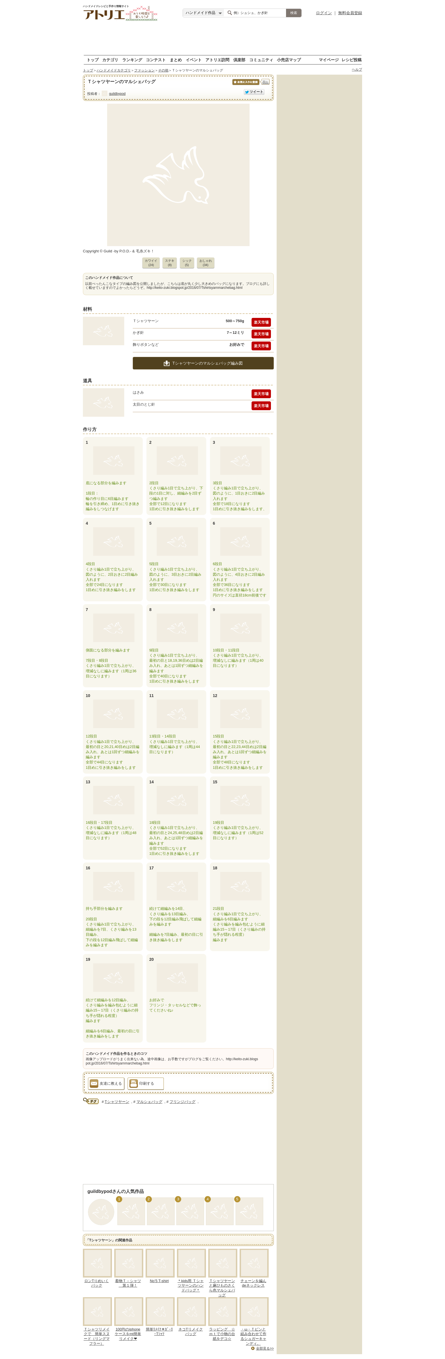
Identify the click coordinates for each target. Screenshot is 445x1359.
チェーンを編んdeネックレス (253, 1283)
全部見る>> (265, 1348)
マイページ (329, 59)
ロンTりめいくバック (96, 1283)
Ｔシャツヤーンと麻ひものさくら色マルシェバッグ (222, 1288)
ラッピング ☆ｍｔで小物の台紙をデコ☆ (222, 1334)
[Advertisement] (222, 38)
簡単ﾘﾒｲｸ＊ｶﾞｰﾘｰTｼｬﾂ (159, 1331)
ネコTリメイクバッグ (190, 1331)
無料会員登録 (350, 13)
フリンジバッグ (182, 1102)
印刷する (141, 1084)
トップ (93, 59)
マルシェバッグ (149, 1102)
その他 (163, 70)
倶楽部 (239, 59)
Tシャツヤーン (117, 1102)
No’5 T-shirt (159, 1281)
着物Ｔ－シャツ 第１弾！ (128, 1283)
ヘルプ (357, 69)
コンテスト (156, 59)
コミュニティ (261, 59)
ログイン (324, 13)
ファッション (144, 70)
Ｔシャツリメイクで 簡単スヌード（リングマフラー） (97, 1336)
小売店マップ (289, 59)
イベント (194, 59)
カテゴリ (110, 59)
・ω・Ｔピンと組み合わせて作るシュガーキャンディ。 (253, 1336)
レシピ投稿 (352, 59)
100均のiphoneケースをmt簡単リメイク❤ (128, 1334)
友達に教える (106, 1084)
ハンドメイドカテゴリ (114, 70)
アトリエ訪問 (217, 59)
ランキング (132, 59)
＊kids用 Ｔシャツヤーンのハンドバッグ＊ (190, 1286)
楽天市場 (261, 322)
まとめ (176, 59)
